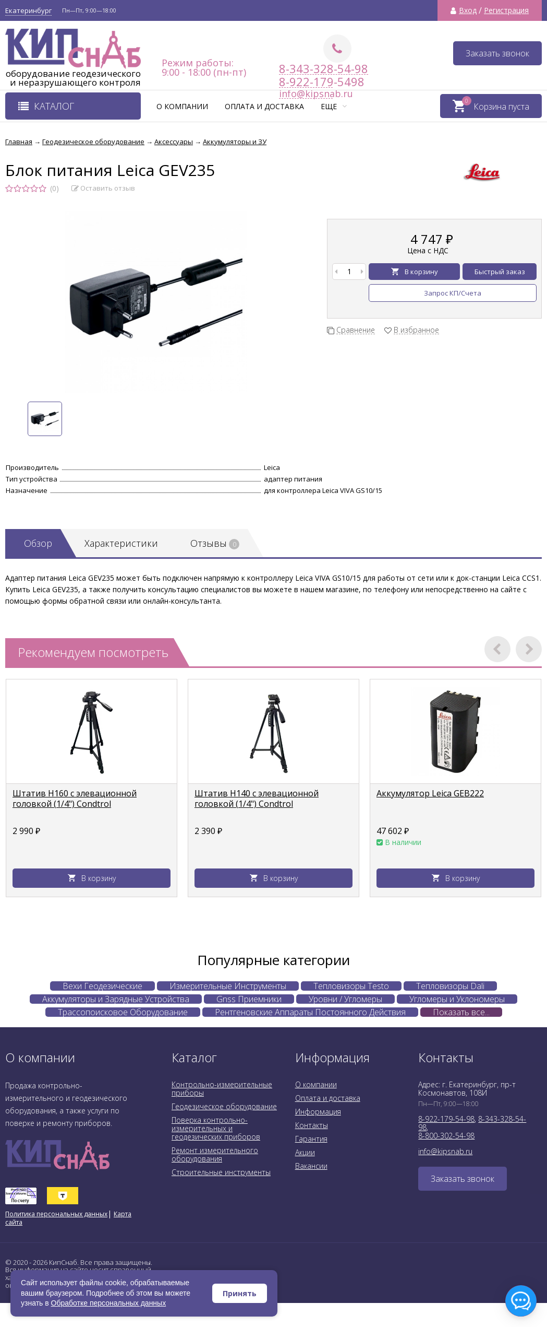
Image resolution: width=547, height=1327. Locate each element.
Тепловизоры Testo (351, 986)
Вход (468, 10)
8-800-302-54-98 (446, 1136)
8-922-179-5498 (306, 82)
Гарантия (311, 1139)
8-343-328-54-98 (323, 69)
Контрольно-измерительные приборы (222, 1088)
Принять (240, 1293)
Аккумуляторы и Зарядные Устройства (115, 999)
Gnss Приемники (249, 999)
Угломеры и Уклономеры (457, 999)
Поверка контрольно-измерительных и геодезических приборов (216, 1128)
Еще (334, 106)
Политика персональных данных (56, 1213)
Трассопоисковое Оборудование (123, 1012)
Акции (305, 1152)
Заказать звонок (497, 53)
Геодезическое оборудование (224, 1106)
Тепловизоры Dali (450, 986)
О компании (182, 106)
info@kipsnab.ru (445, 1151)
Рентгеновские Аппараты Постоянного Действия (310, 1012)
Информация (318, 1112)
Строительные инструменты (221, 1172)
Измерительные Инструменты (227, 986)
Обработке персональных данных (108, 1303)
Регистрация (506, 10)
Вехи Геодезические (102, 986)
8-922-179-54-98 (446, 1119)
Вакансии (311, 1166)
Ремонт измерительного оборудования (215, 1154)
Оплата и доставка (264, 106)
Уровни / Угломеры (345, 999)
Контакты (311, 1125)
